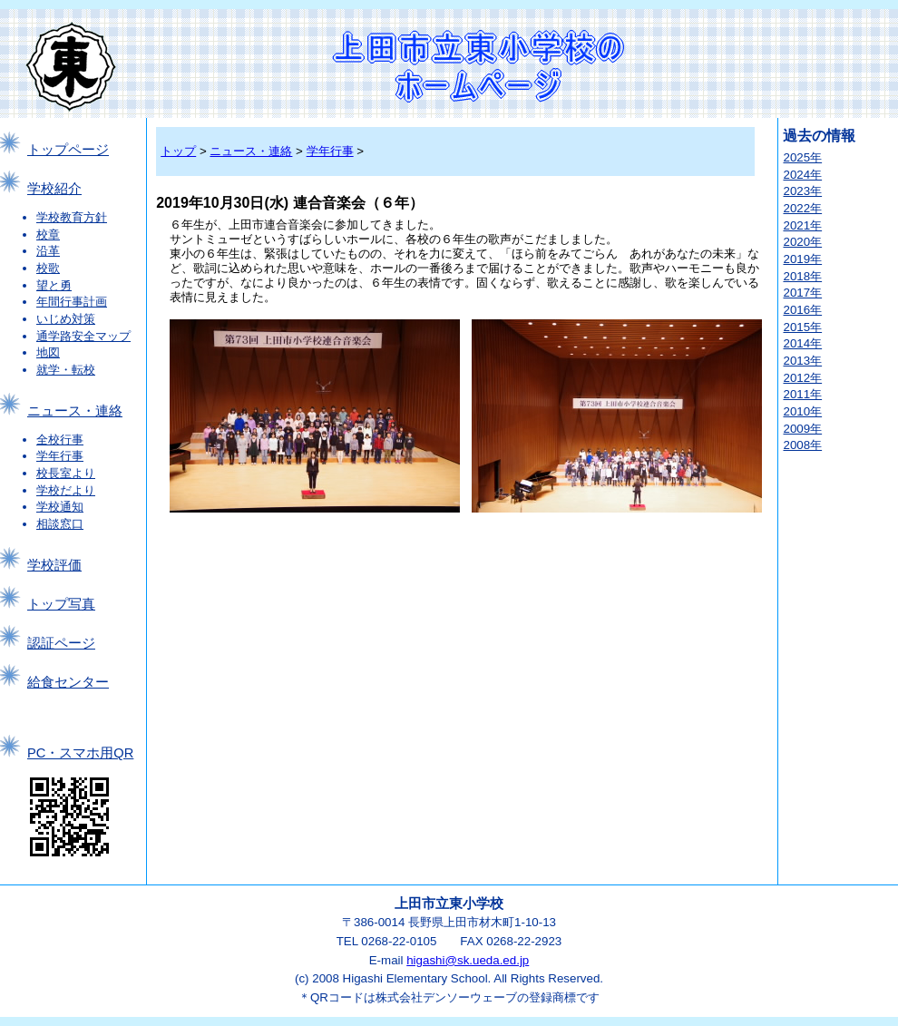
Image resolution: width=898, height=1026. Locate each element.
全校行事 (59, 439)
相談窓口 (59, 524)
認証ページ (61, 643)
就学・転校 (65, 369)
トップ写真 (61, 604)
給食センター (68, 682)
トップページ (68, 149)
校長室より (65, 473)
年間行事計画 (71, 301)
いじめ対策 (65, 319)
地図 (48, 352)
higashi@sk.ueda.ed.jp (467, 960)
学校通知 (59, 506)
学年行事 (59, 456)
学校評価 (54, 565)
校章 (48, 234)
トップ (178, 151)
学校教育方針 (71, 217)
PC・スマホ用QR (80, 753)
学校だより (65, 490)
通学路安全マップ (83, 336)
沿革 (48, 251)
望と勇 (54, 285)
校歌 (48, 268)
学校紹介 (54, 188)
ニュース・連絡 (74, 411)
